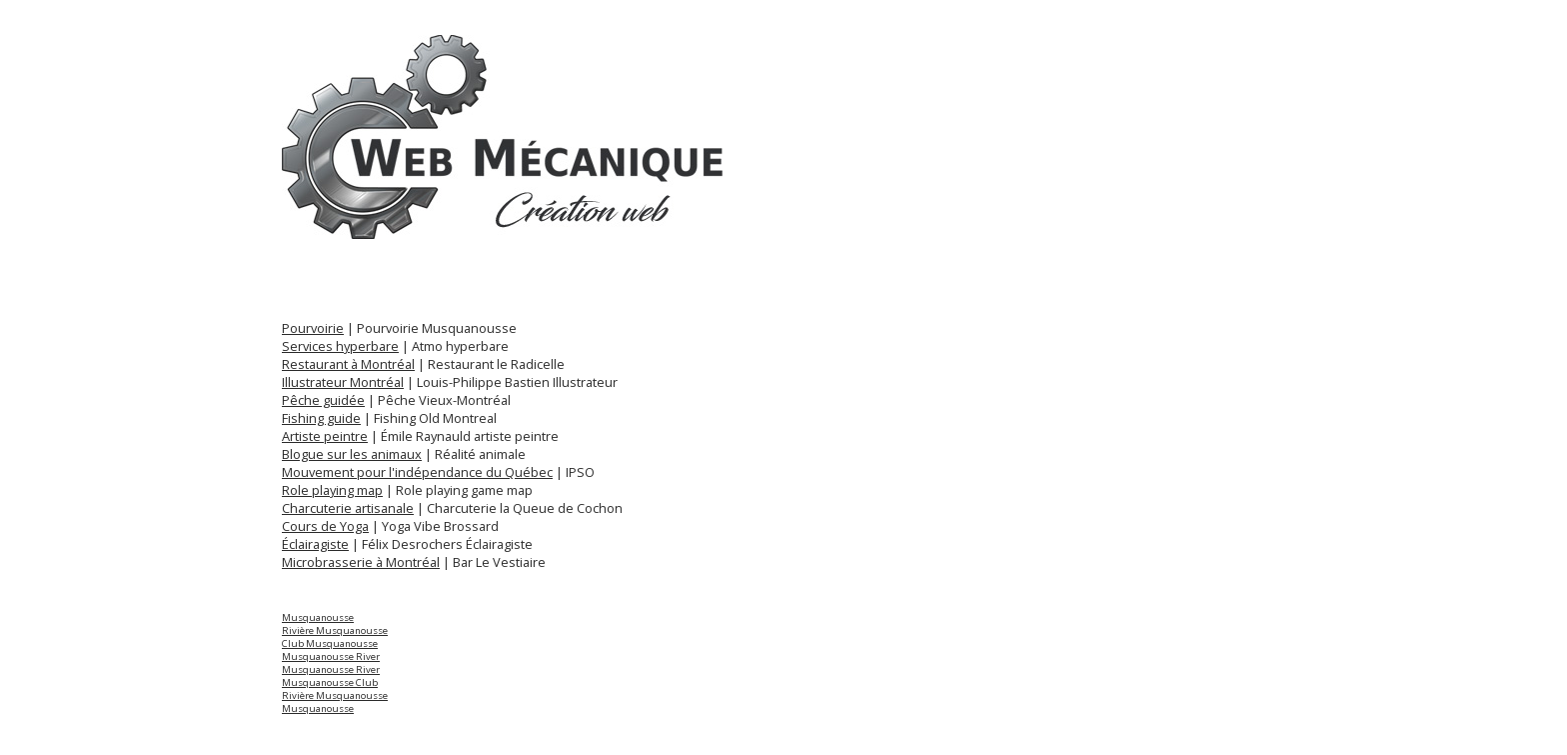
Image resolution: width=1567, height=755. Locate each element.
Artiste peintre (325, 436)
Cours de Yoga (325, 526)
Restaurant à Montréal (348, 364)
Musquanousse (318, 617)
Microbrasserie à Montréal (361, 562)
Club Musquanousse (330, 643)
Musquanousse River (331, 656)
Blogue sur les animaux (352, 454)
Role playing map (332, 490)
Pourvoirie (313, 328)
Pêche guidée (323, 400)
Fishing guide (321, 418)
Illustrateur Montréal (343, 382)
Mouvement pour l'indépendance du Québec (417, 472)
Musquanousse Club (330, 682)
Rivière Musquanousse (335, 630)
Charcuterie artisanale (348, 508)
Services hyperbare (340, 346)
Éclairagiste (315, 544)
